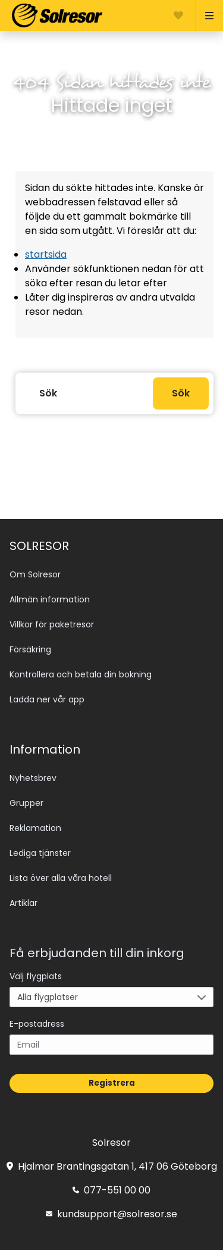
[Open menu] (204, 15)
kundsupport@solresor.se (111, 1214)
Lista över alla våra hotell (61, 878)
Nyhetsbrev (33, 778)
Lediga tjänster (40, 853)
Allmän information (50, 599)
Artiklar (23, 903)
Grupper (26, 803)
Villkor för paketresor (52, 624)
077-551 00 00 (111, 1190)
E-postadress (37, 1024)
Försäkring (30, 649)
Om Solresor (35, 574)
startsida (46, 254)
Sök (181, 393)
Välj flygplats (36, 976)
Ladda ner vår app (47, 699)
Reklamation (35, 828)
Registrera (112, 1083)
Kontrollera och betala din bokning (81, 674)
